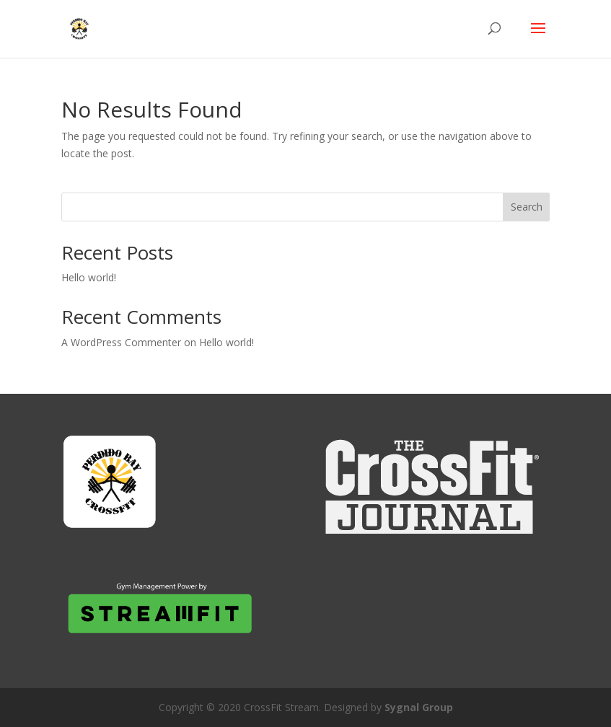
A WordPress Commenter (121, 342)
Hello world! (88, 277)
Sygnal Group (418, 707)
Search (526, 206)
